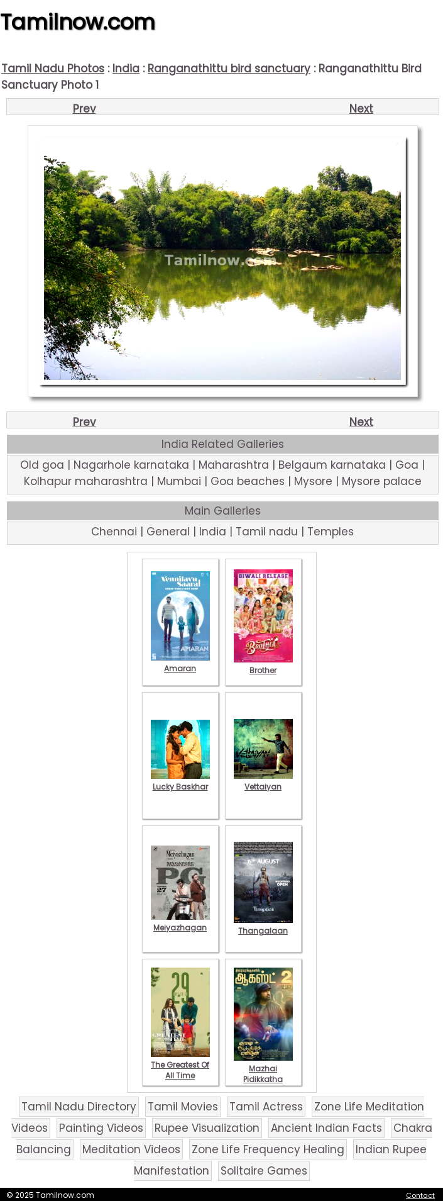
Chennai (114, 531)
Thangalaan (263, 925)
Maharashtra (234, 464)
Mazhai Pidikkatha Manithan (263, 1074)
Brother (263, 665)
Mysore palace (382, 481)
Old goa (42, 464)
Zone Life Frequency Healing (268, 1149)
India (125, 68)
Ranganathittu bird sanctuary (229, 68)
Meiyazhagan (180, 922)
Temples (330, 531)
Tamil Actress (266, 1106)
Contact (420, 1195)
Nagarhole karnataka (131, 464)
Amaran (180, 663)
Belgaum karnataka (332, 464)
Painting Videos (101, 1128)
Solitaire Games (264, 1170)
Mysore (313, 481)
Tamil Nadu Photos (52, 68)
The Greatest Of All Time (180, 1065)
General (168, 531)
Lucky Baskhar (180, 781)
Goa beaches (248, 481)
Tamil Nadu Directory (78, 1106)
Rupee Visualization (207, 1128)
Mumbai (179, 481)
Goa (406, 464)
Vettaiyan (263, 781)
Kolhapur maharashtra (86, 481)
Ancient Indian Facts (326, 1128)
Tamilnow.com (77, 22)
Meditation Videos (131, 1149)
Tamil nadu (267, 531)
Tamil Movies (183, 1106)
